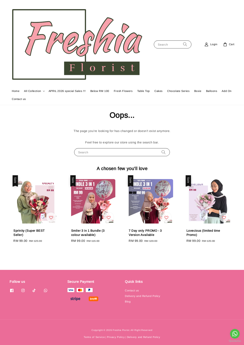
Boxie (197, 90)
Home (15, 90)
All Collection (32, 90)
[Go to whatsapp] (235, 334)
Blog (128, 301)
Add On (227, 90)
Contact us (19, 99)
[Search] (185, 44)
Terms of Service (94, 337)
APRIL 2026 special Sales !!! (67, 90)
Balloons (211, 90)
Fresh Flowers (123, 90)
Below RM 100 (99, 90)
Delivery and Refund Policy (142, 296)
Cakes (158, 90)
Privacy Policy (116, 337)
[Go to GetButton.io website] (235, 341)
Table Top (143, 90)
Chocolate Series (178, 90)
